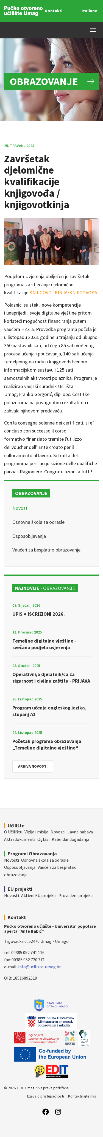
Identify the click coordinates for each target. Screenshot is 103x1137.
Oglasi (43, 839)
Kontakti (53, 10)
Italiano (90, 10)
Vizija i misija (36, 832)
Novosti (20, 508)
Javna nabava (80, 832)
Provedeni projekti (76, 895)
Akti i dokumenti (19, 839)
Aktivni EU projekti (38, 895)
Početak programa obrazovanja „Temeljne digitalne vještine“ (46, 744)
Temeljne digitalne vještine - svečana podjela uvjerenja (44, 644)
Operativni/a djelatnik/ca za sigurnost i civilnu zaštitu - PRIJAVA (51, 677)
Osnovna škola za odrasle (38, 522)
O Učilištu (13, 832)
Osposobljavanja (29, 536)
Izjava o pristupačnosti (45, 1096)
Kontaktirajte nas (82, 1096)
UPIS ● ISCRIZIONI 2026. (38, 614)
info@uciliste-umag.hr (39, 966)
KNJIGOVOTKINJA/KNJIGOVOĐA (63, 292)
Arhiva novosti (33, 766)
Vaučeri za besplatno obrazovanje (46, 550)
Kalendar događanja (70, 839)
